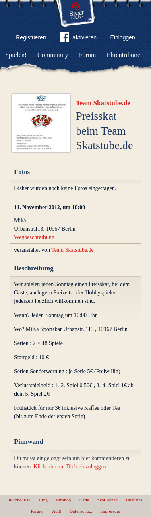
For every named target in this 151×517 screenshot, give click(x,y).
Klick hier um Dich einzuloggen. (70, 467)
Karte (84, 499)
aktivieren (78, 39)
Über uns (134, 499)
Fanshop (63, 499)
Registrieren (31, 37)
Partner (37, 511)
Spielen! (16, 54)
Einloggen (122, 37)
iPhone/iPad (20, 499)
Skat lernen (107, 499)
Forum (87, 54)
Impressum (110, 511)
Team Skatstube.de (103, 103)
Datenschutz (81, 511)
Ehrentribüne (124, 54)
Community (52, 54)
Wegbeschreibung (34, 237)
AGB (57, 511)
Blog (43, 499)
